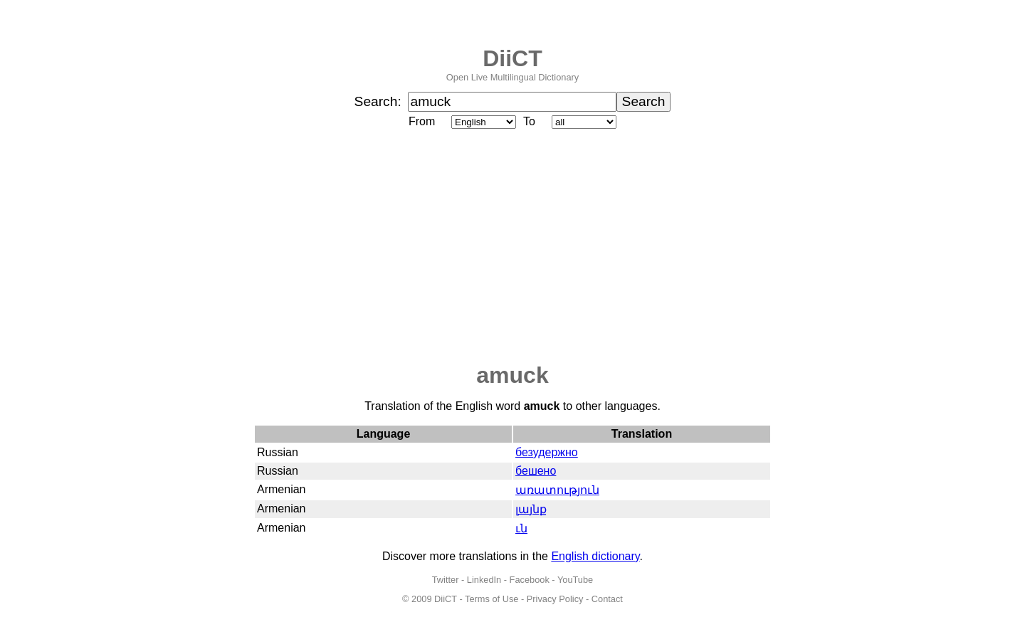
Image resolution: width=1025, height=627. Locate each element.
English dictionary (595, 556)
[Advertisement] (512, 247)
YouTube (575, 579)
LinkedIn (484, 579)
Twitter (445, 579)
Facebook (530, 579)
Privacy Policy (555, 599)
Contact (607, 599)
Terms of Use (491, 599)
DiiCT (512, 58)
